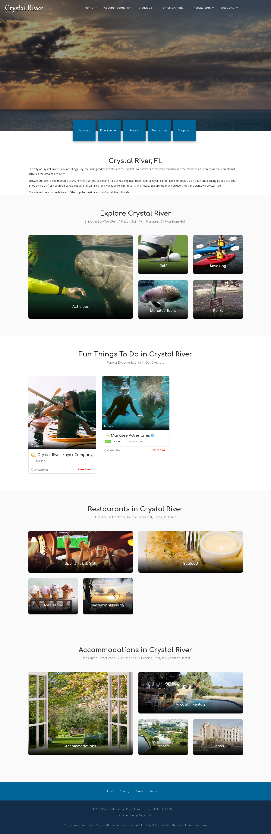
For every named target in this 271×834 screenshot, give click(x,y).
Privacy (124, 791)
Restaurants (202, 7)
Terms (139, 791)
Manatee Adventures (132, 435)
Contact (154, 791)
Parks (218, 311)
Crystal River (41, 469)
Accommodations (116, 7)
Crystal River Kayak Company (64, 455)
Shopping (228, 7)
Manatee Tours (163, 311)
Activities (145, 7)
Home (88, 7)
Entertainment (172, 7)
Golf (163, 266)
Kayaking (218, 266)
